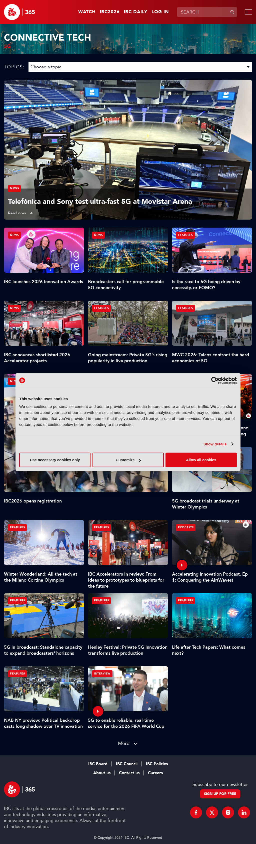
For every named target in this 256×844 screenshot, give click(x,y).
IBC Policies (157, 764)
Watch (87, 12)
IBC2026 (110, 12)
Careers (155, 773)
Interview (102, 674)
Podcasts (186, 527)
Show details (215, 444)
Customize (128, 460)
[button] (247, 12)
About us (101, 773)
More (124, 743)
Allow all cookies (201, 460)
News (14, 188)
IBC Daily (136, 12)
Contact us (129, 773)
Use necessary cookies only (55, 460)
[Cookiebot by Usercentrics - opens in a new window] (215, 380)
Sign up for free (220, 793)
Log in (160, 12)
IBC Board (98, 764)
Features (185, 235)
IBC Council (127, 764)
